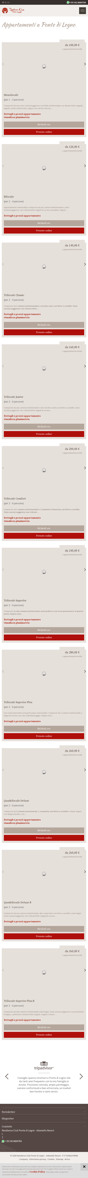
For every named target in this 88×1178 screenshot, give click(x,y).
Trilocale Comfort (15, 498)
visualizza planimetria (17, 117)
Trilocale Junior (13, 397)
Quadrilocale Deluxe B (17, 902)
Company (23, 1159)
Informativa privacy (37, 1159)
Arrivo (67, 1159)
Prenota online (44, 131)
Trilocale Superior (15, 600)
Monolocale (11, 95)
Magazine (44, 1118)
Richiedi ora (44, 124)
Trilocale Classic (14, 295)
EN (8, 2)
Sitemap (59, 1159)
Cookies (51, 1159)
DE (6, 2)
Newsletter (44, 1112)
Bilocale (9, 196)
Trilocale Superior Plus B (19, 1001)
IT (3, 2)
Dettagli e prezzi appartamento (22, 114)
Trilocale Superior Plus (18, 702)
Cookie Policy (37, 1171)
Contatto (44, 1126)
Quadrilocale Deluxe (16, 800)
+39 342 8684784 (76, 2)
